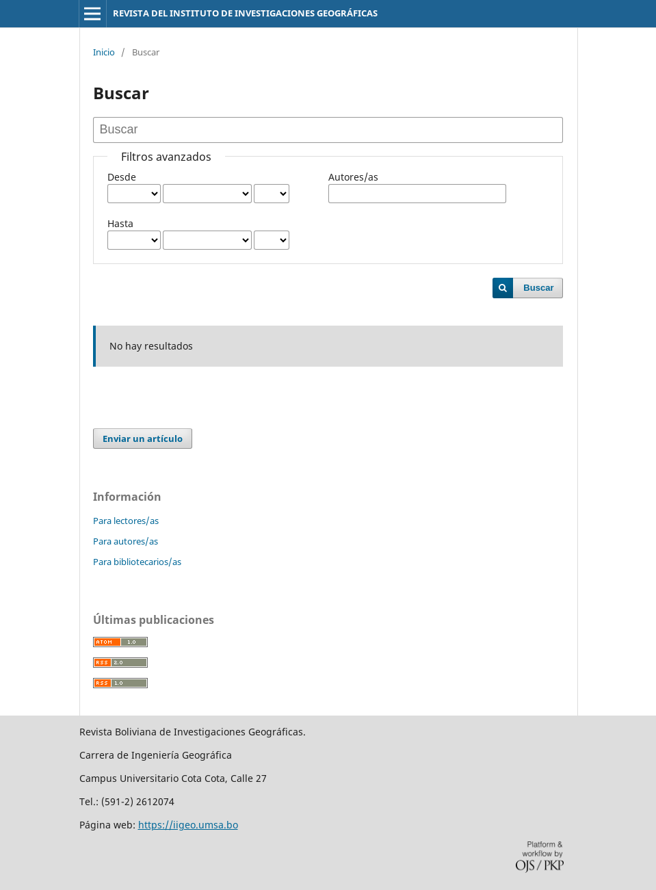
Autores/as (353, 176)
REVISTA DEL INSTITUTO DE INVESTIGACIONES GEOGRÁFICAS (245, 13)
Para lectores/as (126, 520)
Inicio (104, 52)
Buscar (538, 288)
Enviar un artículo (143, 438)
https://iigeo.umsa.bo (188, 824)
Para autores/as (125, 541)
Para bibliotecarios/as (137, 561)
